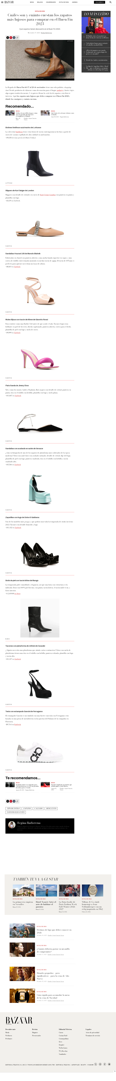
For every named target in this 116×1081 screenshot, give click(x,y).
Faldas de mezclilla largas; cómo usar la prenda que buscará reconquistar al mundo (26, 114)
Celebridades (51, 2)
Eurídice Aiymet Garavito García (30, 119)
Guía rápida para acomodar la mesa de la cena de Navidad (53, 996)
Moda (32, 2)
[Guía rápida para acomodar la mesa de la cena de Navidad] (22, 996)
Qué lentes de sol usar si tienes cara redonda (62, 114)
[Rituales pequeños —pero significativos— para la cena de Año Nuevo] (22, 974)
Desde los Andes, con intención (96, 60)
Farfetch (17, 724)
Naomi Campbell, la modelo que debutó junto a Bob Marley (61, 785)
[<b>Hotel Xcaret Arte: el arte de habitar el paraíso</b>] (46, 890)
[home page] (9, 2)
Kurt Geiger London (48, 195)
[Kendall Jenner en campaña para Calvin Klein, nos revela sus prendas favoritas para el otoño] (9, 784)
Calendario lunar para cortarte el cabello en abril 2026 (97, 44)
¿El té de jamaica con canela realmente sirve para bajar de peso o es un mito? (96, 52)
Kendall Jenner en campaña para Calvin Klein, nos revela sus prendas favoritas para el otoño (27, 786)
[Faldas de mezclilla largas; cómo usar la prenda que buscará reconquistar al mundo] (9, 113)
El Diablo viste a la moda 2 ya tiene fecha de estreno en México (97, 37)
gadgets (60, 90)
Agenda (74, 2)
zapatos (27, 808)
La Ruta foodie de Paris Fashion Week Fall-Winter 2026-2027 (68, 905)
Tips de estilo (13, 808)
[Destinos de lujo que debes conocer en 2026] (22, 930)
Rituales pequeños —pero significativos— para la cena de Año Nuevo (53, 976)
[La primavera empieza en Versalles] (23, 890)
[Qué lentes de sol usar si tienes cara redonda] (45, 113)
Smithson (19, 132)
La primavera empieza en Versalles (23, 903)
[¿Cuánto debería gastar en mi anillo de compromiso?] (22, 950)
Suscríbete (99, 2)
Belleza (40, 2)
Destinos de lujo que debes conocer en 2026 (54, 931)
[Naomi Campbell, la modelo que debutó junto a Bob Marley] (45, 784)
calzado (38, 808)
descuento (51, 808)
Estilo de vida (64, 2)
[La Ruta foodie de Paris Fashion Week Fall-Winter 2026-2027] (69, 890)
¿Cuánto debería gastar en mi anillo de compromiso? (53, 950)
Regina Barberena (46, 33)
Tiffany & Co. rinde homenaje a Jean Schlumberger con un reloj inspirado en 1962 (92, 905)
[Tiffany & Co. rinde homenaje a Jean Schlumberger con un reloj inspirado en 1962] (92, 890)
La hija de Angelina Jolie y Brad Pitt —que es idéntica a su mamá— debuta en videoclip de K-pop (97, 68)
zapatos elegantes (15, 812)
